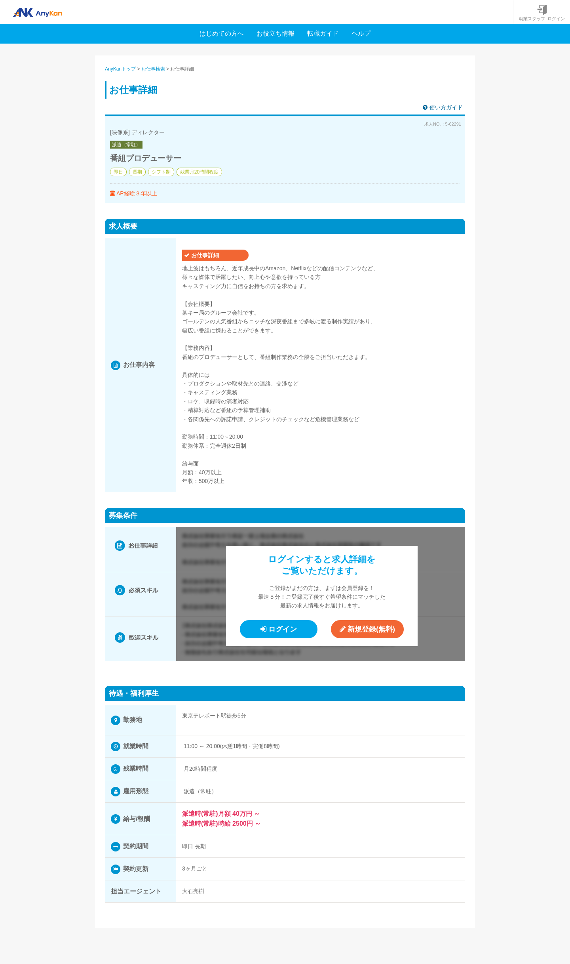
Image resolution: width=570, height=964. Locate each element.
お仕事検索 (153, 69)
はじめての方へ (222, 33)
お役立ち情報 (275, 33)
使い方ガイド (443, 107)
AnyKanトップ (120, 69)
